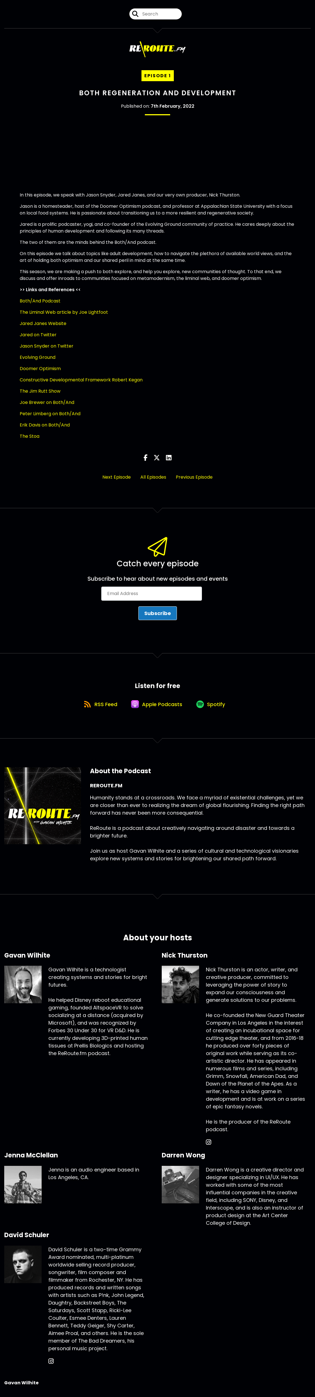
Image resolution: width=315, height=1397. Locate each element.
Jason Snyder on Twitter (46, 346)
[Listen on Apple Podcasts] (157, 705)
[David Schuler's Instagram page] (51, 1363)
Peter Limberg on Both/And (50, 413)
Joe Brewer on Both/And (47, 402)
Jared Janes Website (43, 323)
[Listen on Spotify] (212, 705)
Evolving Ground (37, 357)
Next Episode (116, 477)
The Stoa (29, 436)
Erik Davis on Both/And (45, 425)
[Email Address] (151, 594)
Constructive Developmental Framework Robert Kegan (81, 380)
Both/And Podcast (40, 301)
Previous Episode (194, 477)
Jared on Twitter (38, 334)
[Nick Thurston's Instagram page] (208, 1144)
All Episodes (153, 477)
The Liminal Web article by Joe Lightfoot (64, 312)
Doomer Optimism (40, 368)
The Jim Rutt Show (40, 391)
